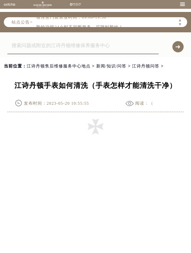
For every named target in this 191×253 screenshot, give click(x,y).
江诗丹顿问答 (145, 66)
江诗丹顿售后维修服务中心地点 (59, 66)
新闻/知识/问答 (111, 66)
